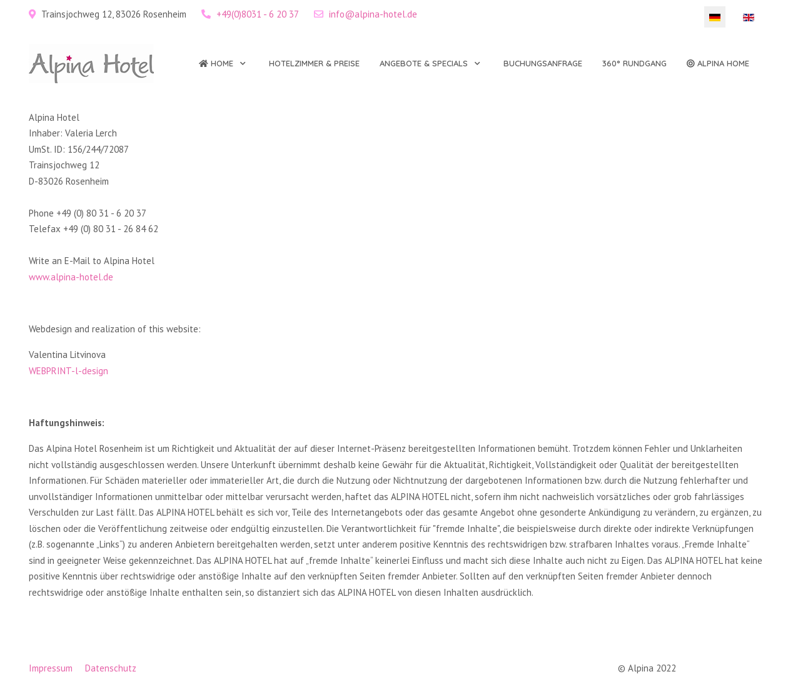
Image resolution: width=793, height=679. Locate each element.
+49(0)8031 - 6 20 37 (257, 14)
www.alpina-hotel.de (71, 277)
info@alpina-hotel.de (373, 14)
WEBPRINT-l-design (68, 371)
